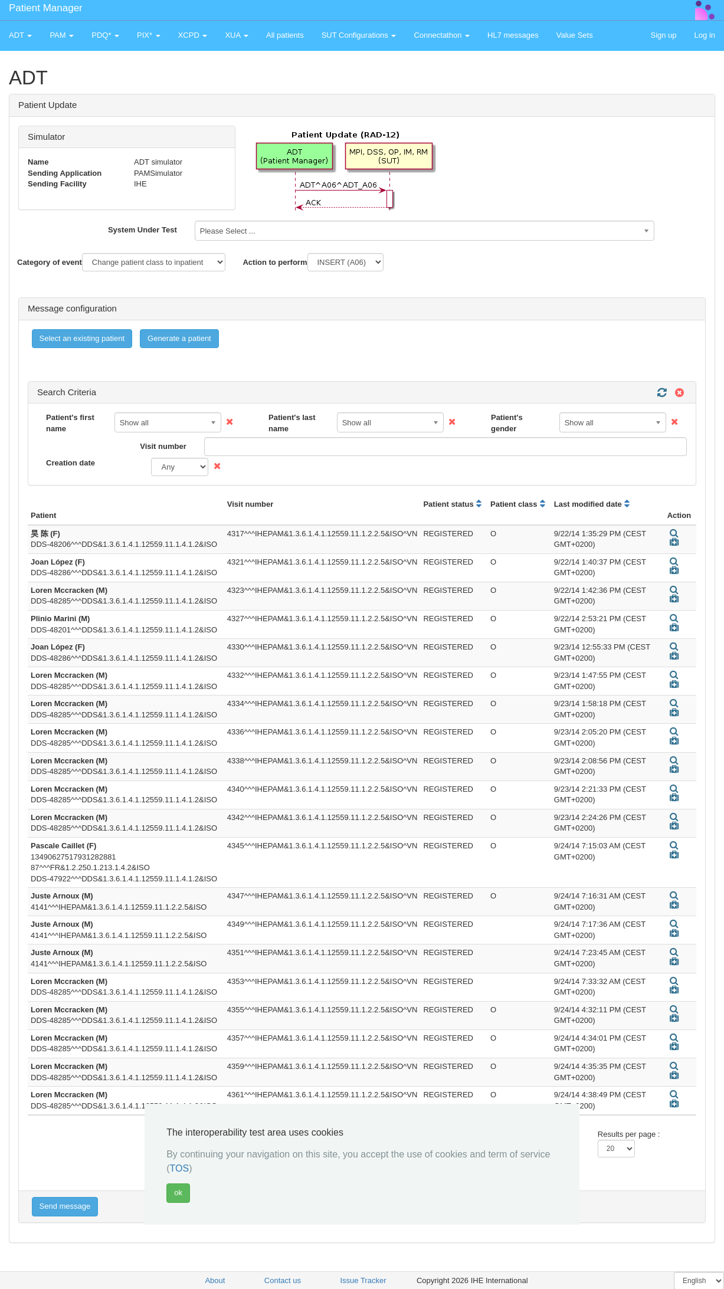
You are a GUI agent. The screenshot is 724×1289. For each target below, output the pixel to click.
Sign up (663, 35)
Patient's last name (292, 423)
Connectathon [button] (442, 35)
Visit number (163, 446)
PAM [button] (62, 35)
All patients (285, 35)
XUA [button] (236, 35)
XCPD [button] (193, 35)
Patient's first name (70, 423)
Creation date (70, 462)
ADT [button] (20, 35)
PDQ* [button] (105, 35)
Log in (704, 35)
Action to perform (275, 262)
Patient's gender (507, 423)
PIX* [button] (148, 35)
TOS (179, 1168)
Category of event (49, 262)
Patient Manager (46, 8)
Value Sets (574, 35)
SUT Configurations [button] (359, 35)
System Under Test (142, 229)
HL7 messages (513, 35)
